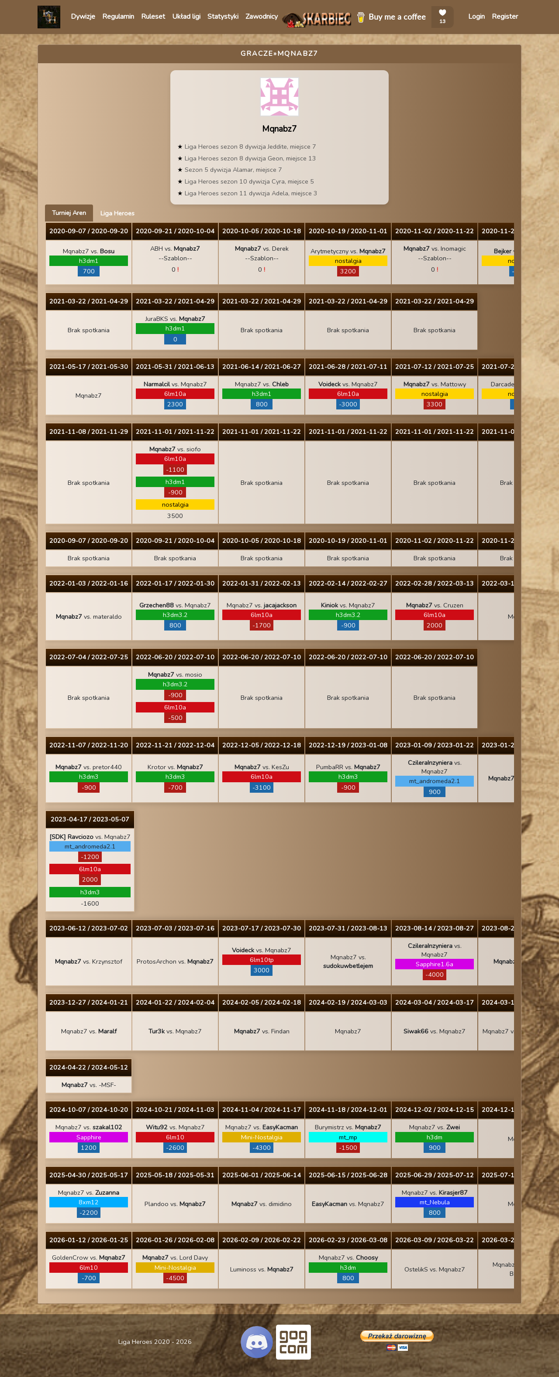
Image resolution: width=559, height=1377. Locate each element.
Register (505, 16)
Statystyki (222, 16)
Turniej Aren (69, 212)
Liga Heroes (117, 213)
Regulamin (118, 16)
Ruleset (153, 16)
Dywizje (83, 16)
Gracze (257, 53)
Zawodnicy (261, 16)
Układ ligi (186, 16)
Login (476, 16)
